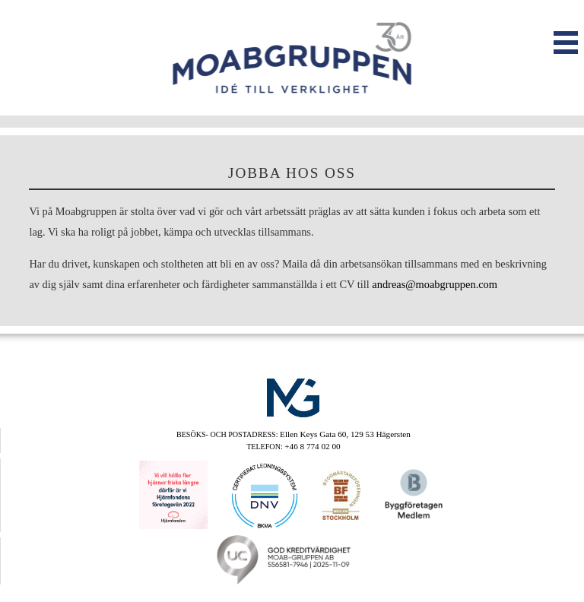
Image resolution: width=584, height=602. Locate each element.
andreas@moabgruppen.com (434, 284)
